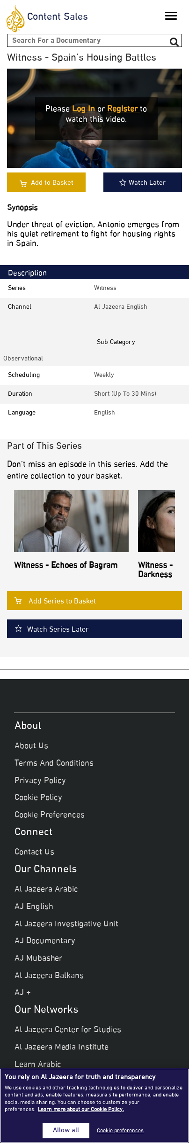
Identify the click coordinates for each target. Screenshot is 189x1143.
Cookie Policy (38, 798)
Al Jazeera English (120, 307)
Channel (19, 307)
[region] (94, 1105)
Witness (105, 288)
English (104, 412)
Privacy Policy (40, 781)
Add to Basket (52, 183)
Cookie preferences (120, 1130)
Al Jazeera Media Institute (62, 1048)
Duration (20, 394)
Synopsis (22, 208)
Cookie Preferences (50, 815)
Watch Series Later (58, 630)
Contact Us (34, 853)
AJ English (34, 907)
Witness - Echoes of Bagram (65, 566)
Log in (83, 109)
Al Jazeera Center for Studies (68, 1030)
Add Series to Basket (62, 601)
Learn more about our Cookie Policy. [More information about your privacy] (81, 1109)
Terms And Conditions (54, 764)
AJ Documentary (45, 941)
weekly (104, 375)
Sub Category (116, 342)
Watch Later (142, 183)
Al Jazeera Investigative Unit (66, 924)
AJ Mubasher (38, 959)
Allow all (66, 1130)
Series (17, 288)
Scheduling (24, 375)
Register (123, 109)
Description (27, 273)
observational (23, 358)
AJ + (23, 993)
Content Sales (57, 17)
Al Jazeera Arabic (46, 890)
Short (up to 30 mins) (125, 394)
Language (22, 412)
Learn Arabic (38, 1065)
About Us (31, 746)
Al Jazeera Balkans (49, 976)
